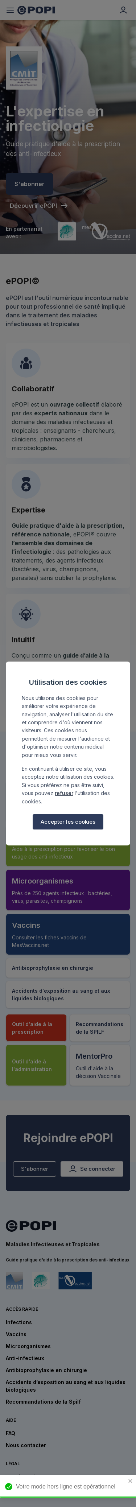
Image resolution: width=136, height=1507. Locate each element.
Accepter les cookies (68, 821)
